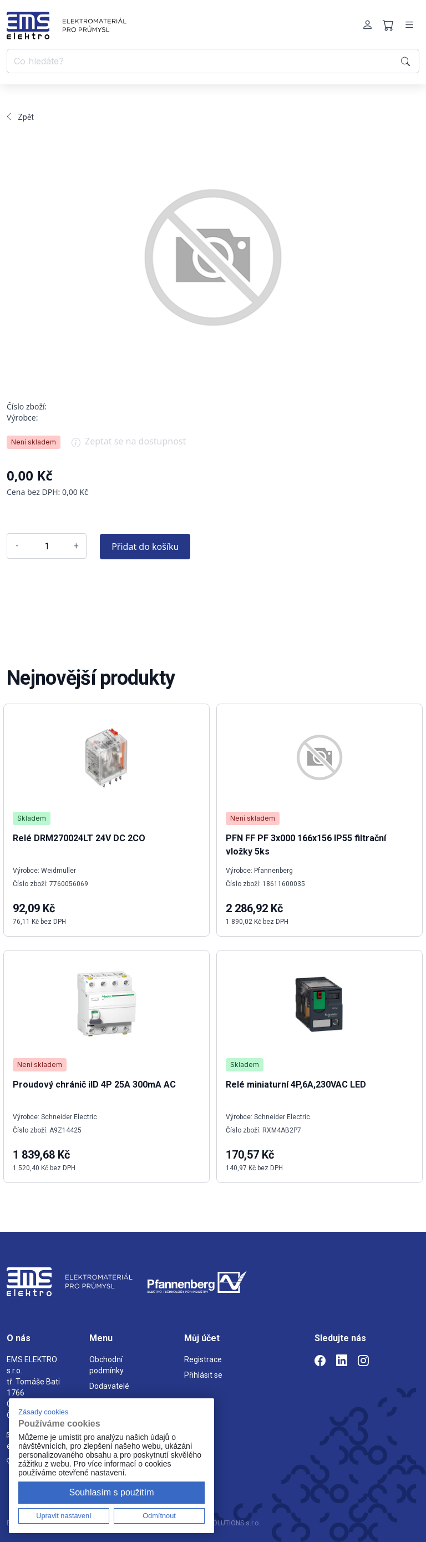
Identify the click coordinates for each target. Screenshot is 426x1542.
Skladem (31, 818)
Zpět (20, 117)
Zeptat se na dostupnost (129, 445)
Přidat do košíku (145, 546)
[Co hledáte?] (202, 61)
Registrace (203, 1359)
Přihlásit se (203, 1375)
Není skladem (33, 442)
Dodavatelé (109, 1386)
